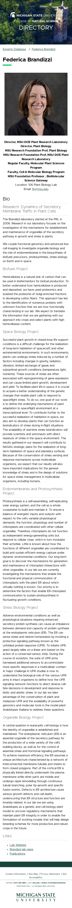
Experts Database (14, 49)
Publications (17, 853)
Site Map (33, 874)
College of (36, 21)
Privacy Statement (50, 874)
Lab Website (18, 845)
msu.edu (36, 883)
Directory (36, 28)
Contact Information (15, 874)
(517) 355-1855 (20, 883)
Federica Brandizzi (43, 49)
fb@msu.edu (40, 189)
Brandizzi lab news (21, 849)
